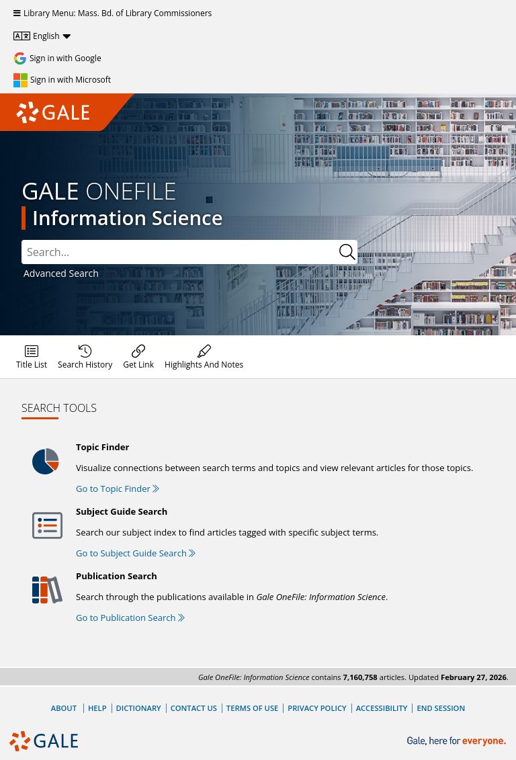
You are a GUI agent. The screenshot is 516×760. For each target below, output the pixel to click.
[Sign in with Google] (57, 58)
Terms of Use (252, 708)
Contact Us (194, 708)
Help (97, 708)
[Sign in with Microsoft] (62, 80)
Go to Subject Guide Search (136, 553)
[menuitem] (31, 357)
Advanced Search (61, 273)
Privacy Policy (317, 708)
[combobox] (189, 252)
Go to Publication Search (130, 617)
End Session (441, 708)
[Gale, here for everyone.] (458, 741)
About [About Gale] (64, 708)
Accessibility (382, 708)
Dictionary (138, 708)
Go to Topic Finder (117, 488)
